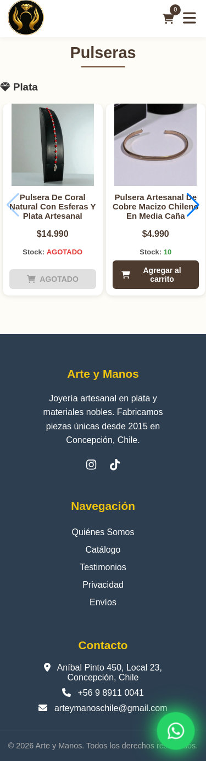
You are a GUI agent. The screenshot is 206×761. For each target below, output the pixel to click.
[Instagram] (91, 464)
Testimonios (103, 567)
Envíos (103, 602)
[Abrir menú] (189, 18)
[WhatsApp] (176, 731)
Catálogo (102, 549)
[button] (193, 205)
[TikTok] (115, 464)
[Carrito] (168, 19)
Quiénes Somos (103, 532)
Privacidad (103, 584)
